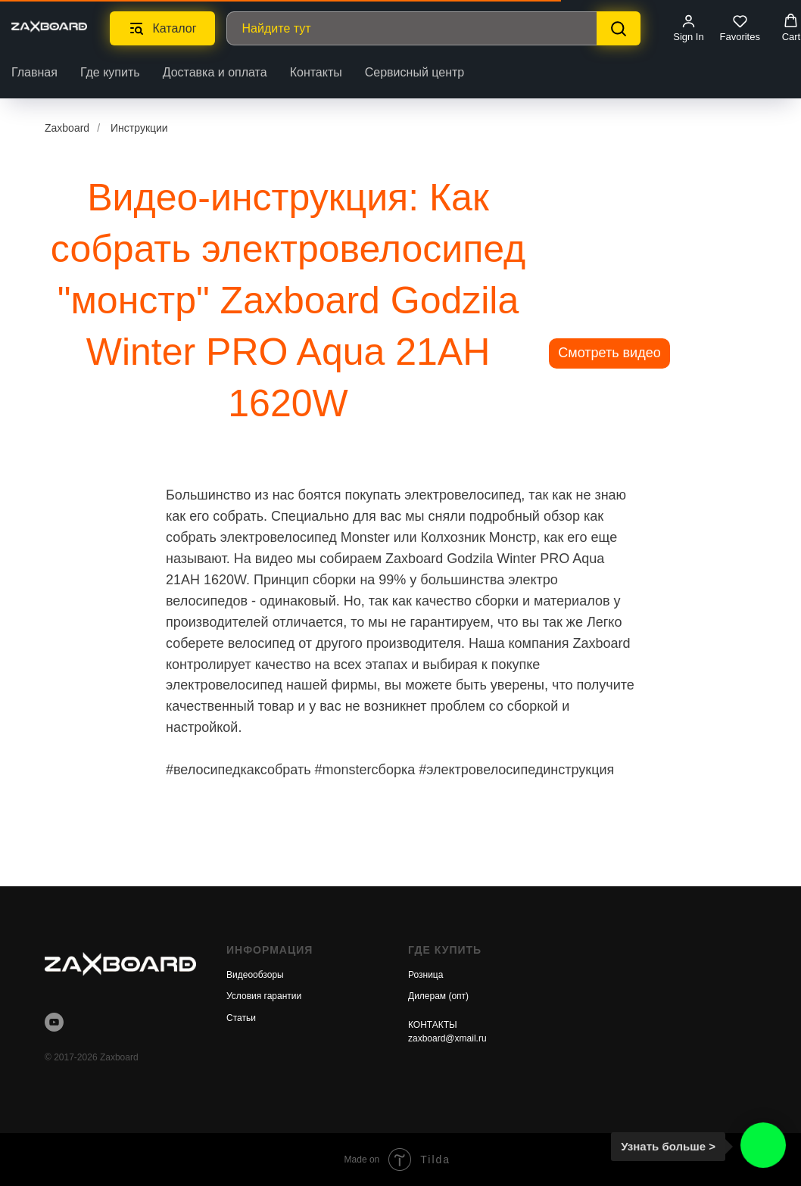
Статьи (241, 1018)
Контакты (316, 72)
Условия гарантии (263, 996)
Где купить (110, 72)
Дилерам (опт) (438, 996)
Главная (34, 72)
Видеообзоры (255, 975)
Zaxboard (67, 128)
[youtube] (54, 1022)
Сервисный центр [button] (414, 72)
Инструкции (139, 128)
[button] (688, 28)
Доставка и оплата (215, 72)
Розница (425, 975)
